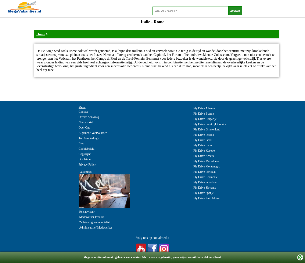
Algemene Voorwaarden (93, 132)
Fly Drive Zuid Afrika (206, 198)
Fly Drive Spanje (203, 193)
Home (40, 34)
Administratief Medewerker (95, 227)
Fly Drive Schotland (205, 182)
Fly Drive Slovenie (204, 187)
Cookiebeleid (86, 148)
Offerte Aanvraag (89, 117)
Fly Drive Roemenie (205, 177)
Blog (81, 143)
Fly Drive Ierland (203, 134)
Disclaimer (85, 159)
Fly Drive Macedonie (206, 161)
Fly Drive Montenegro (206, 166)
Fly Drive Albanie (204, 108)
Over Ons (84, 127)
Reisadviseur (86, 211)
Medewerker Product (91, 217)
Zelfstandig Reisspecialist (94, 222)
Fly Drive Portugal (204, 171)
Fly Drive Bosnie (203, 113)
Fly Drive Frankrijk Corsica (209, 124)
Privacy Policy (87, 164)
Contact (83, 111)
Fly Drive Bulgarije (205, 119)
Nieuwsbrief (86, 122)
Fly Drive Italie (202, 145)
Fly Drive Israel (202, 140)
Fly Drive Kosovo (204, 150)
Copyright (85, 154)
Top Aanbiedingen (89, 138)
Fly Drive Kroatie (204, 156)
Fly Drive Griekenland (206, 129)
